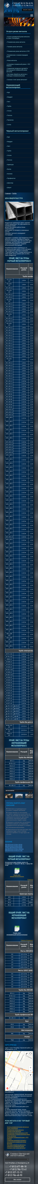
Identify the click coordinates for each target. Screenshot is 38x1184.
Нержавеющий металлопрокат (13, 86)
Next (31, 22)
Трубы (9, 106)
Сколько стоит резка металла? (17, 79)
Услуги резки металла (16, 31)
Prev (7, 22)
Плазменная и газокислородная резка (17, 55)
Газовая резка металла (14, 46)
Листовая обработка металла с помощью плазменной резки (16, 75)
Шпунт (9, 187)
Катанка (9, 174)
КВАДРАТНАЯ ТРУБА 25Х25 (13, 846)
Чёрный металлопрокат (17, 131)
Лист (8, 101)
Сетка (9, 124)
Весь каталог (17, 1179)
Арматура (10, 164)
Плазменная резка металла (16, 42)
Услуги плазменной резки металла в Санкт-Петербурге (18, 37)
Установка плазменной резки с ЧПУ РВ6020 (18, 65)
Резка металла (12, 60)
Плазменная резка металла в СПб (18, 51)
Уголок (9, 111)
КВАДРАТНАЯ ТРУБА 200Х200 (14, 849)
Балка (9, 169)
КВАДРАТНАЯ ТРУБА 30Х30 (13, 844)
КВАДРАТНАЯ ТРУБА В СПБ (13, 850)
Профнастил (11, 178)
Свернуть (23, 940)
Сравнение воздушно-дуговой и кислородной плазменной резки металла (17, 70)
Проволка (10, 120)
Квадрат (9, 97)
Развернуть (31, 879)
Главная (8, 193)
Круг (8, 92)
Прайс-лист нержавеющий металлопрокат (17, 933)
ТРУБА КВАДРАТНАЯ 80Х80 (13, 847)
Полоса (9, 115)
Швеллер (10, 183)
